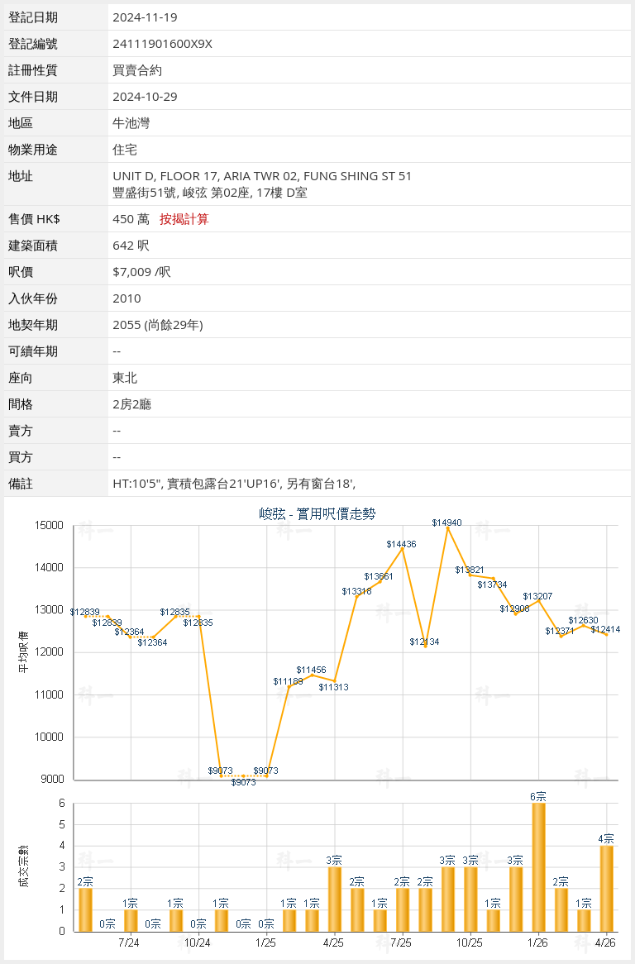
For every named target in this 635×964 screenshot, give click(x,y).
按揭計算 (184, 218)
